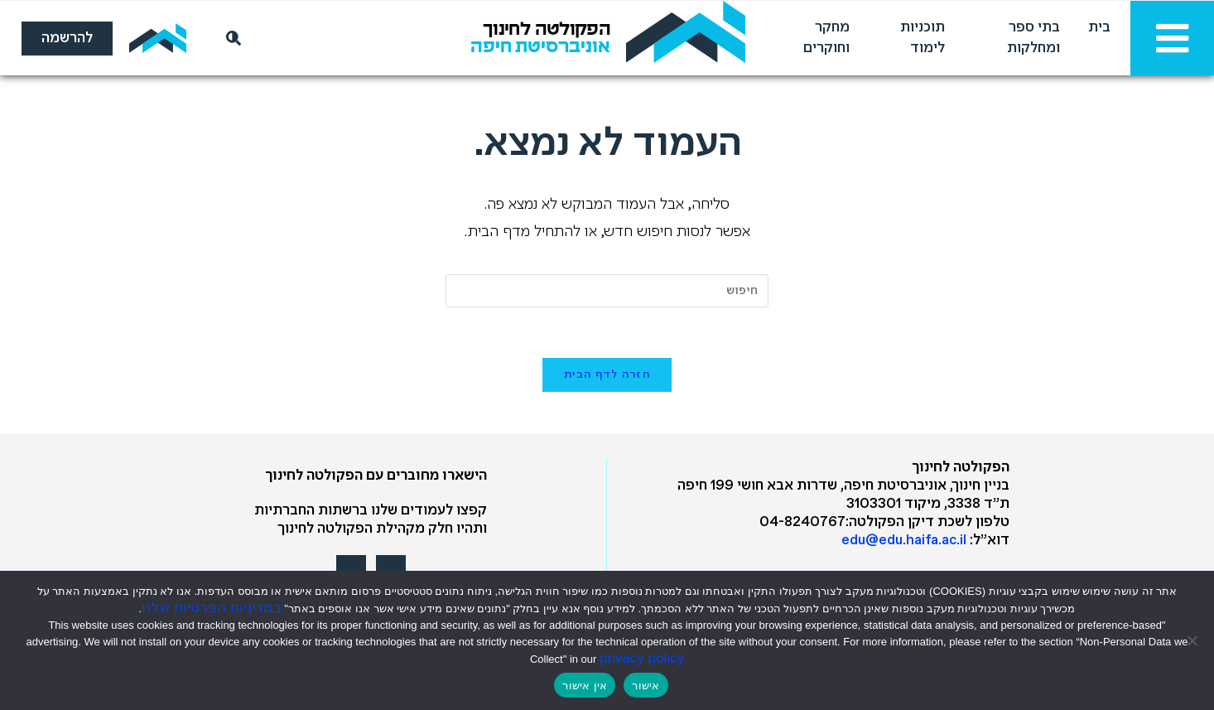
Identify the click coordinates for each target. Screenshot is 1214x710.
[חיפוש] (230, 38)
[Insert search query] (607, 290)
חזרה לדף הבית (607, 375)
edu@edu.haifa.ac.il (903, 540)
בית (1099, 27)
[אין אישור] (1193, 640)
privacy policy (642, 658)
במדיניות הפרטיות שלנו (211, 608)
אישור (645, 685)
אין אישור (584, 685)
